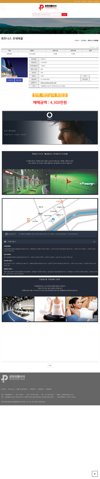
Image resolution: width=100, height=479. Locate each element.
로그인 (79, 1)
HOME (77, 40)
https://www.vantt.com (48, 82)
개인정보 (40, 432)
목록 (50, 408)
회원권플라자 (48, 7)
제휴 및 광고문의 (22, 432)
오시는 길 (11, 432)
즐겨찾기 (96, 1)
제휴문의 (90, 1)
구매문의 (10, 80)
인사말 (3, 432)
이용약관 (48, 432)
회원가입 (84, 1)
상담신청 (18, 80)
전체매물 (83, 40)
